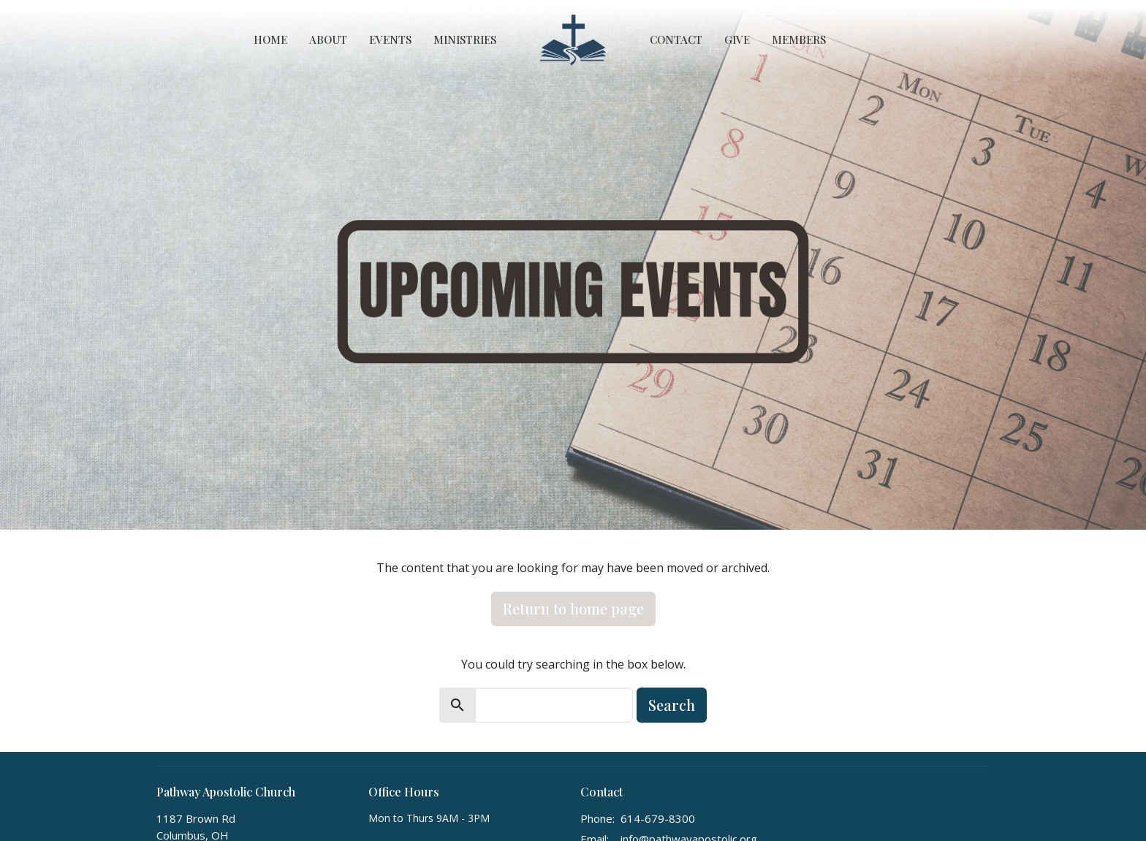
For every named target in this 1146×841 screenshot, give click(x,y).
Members (799, 39)
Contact (676, 39)
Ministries (464, 39)
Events (390, 39)
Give (737, 39)
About (328, 39)
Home (270, 39)
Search (671, 705)
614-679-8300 (658, 818)
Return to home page (573, 608)
